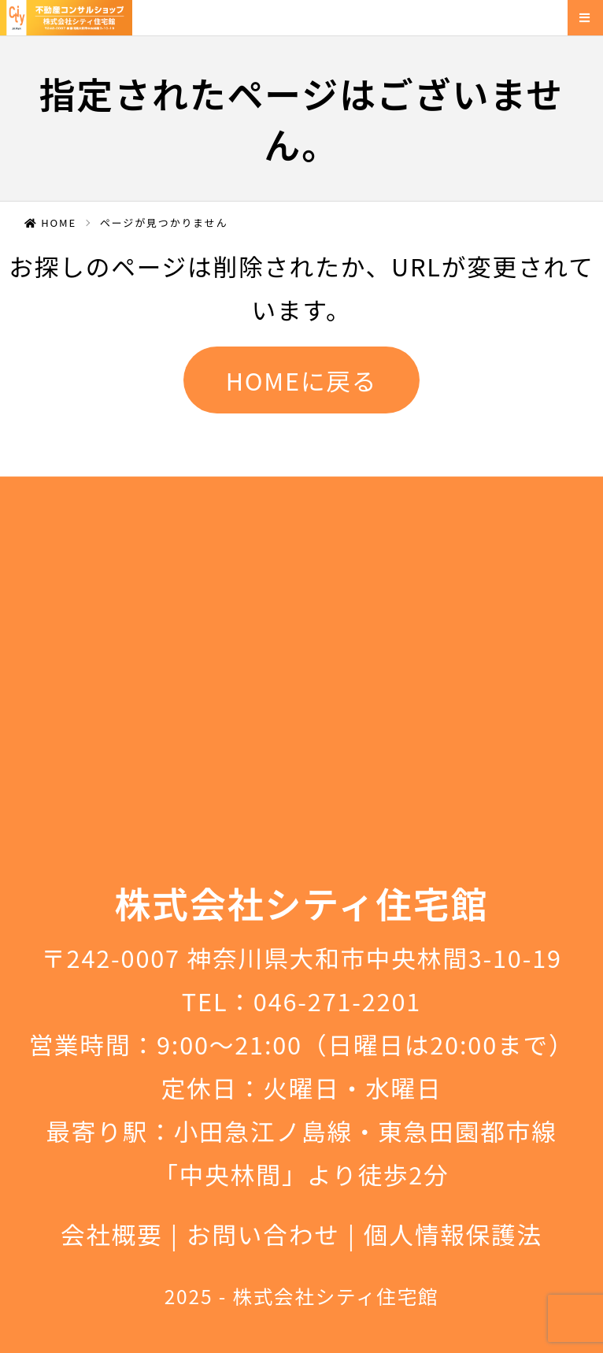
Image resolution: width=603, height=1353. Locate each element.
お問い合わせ (263, 1233)
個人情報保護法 (453, 1233)
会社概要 (112, 1233)
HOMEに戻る (302, 380)
